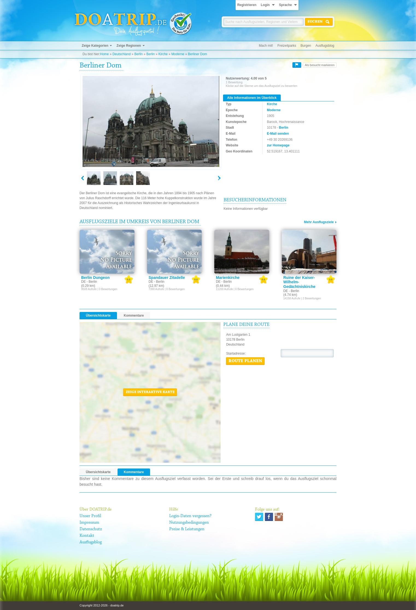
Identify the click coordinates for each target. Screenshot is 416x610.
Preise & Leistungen (186, 529)
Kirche (163, 54)
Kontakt (87, 536)
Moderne (177, 54)
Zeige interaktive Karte (150, 392)
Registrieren (246, 5)
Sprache (285, 5)
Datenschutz (91, 529)
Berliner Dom (197, 54)
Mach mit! (266, 46)
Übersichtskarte (98, 315)
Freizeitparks (286, 46)
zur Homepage (278, 145)
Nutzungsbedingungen (189, 522)
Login (265, 5)
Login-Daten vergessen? (190, 516)
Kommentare (134, 315)
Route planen (245, 361)
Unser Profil (90, 516)
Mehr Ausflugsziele (319, 222)
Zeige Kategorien (95, 46)
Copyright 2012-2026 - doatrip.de (102, 605)
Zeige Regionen (128, 46)
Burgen (306, 46)
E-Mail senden (278, 133)
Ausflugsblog (324, 46)
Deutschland (121, 54)
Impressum (89, 522)
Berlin (138, 54)
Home (104, 54)
